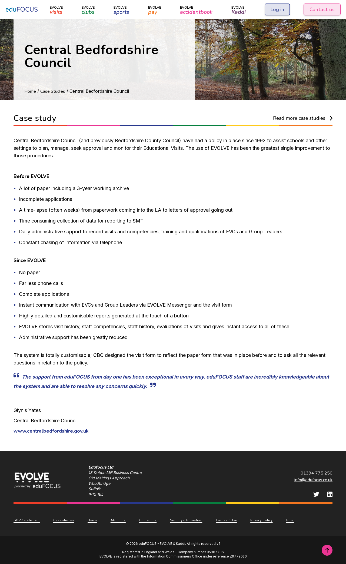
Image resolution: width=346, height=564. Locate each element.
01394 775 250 (316, 473)
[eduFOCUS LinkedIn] (329, 494)
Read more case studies (303, 118)
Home (30, 91)
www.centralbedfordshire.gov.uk (51, 431)
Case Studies (52, 91)
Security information (186, 520)
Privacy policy (261, 520)
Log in (277, 9)
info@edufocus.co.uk (313, 480)
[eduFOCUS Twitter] (316, 494)
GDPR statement (27, 520)
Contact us (322, 9)
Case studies (63, 520)
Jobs (290, 520)
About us (118, 520)
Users (92, 520)
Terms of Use (226, 520)
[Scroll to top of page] (327, 550)
